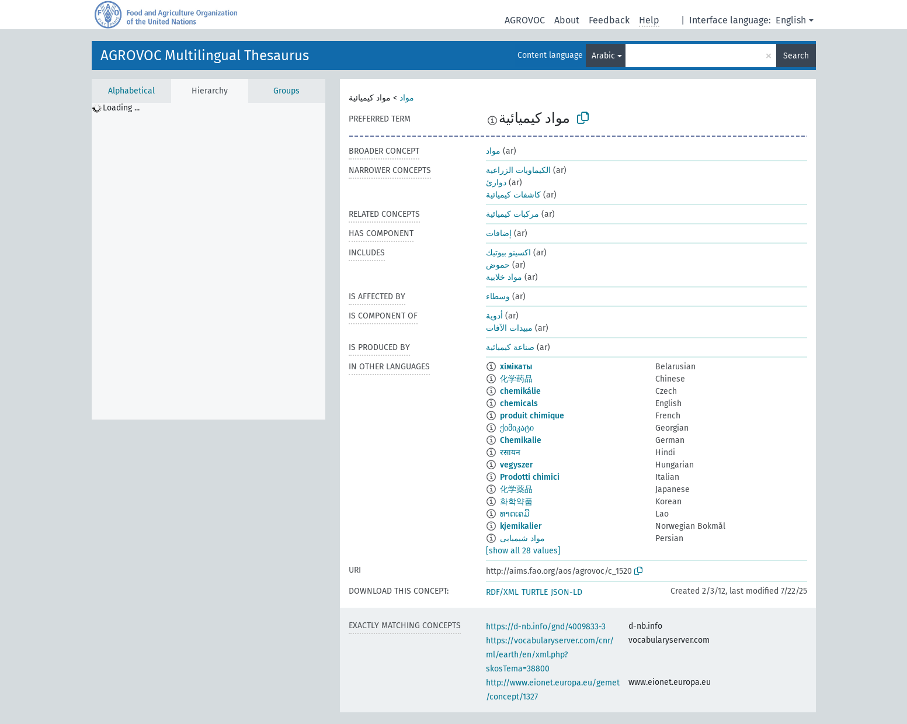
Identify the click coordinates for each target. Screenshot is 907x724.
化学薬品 (516, 489)
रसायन (510, 453)
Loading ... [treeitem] (121, 108)
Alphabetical (131, 91)
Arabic (603, 56)
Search (796, 56)
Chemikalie (520, 440)
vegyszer (516, 465)
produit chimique (532, 416)
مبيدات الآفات (509, 328)
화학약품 (516, 502)
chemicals (519, 403)
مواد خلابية (504, 277)
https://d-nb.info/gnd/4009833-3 (546, 627)
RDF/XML (502, 592)
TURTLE (535, 592)
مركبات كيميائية (512, 214)
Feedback (609, 20)
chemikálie (520, 391)
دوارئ (496, 183)
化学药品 (516, 379)
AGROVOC (525, 20)
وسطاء (498, 297)
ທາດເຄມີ (515, 514)
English (791, 20)
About (566, 20)
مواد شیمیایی (522, 538)
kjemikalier (521, 526)
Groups (286, 91)
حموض (498, 265)
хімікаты (516, 367)
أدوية (494, 316)
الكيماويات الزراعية (518, 170)
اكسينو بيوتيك (508, 253)
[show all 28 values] (523, 551)
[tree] (208, 261)
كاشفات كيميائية (513, 195)
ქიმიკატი (517, 428)
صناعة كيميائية (510, 347)
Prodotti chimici (530, 477)
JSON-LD (566, 592)
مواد (406, 98)
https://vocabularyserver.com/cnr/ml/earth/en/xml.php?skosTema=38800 (550, 655)
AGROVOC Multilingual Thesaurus (204, 55)
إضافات (499, 233)
